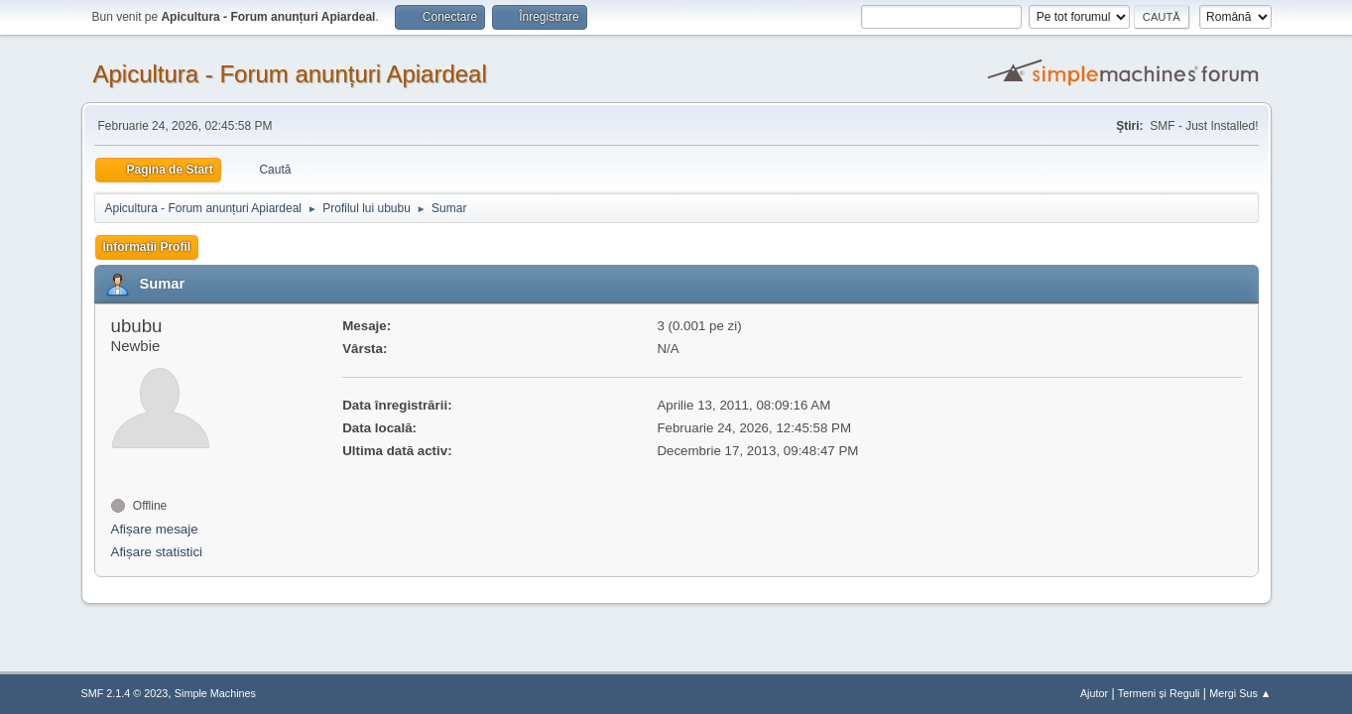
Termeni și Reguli (1159, 693)
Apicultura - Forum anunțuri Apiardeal (290, 73)
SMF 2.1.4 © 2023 (125, 693)
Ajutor (1094, 693)
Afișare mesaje (154, 529)
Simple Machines (215, 693)
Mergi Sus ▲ (1240, 693)
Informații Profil (147, 247)
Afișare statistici (157, 551)
